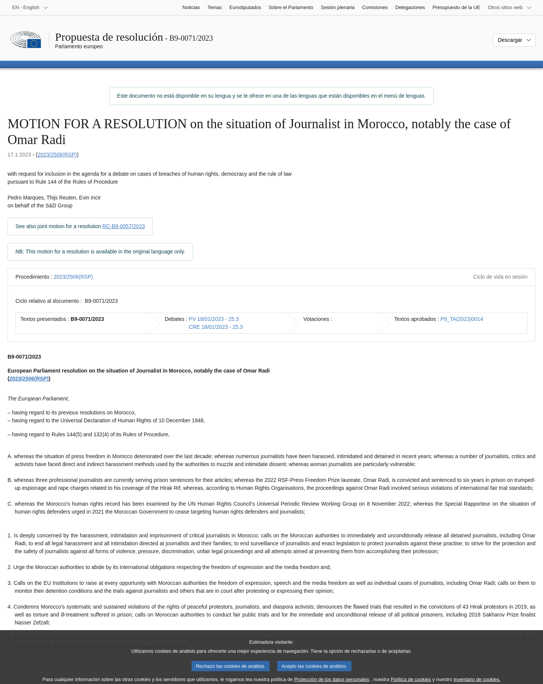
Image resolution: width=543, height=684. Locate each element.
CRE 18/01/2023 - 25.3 (216, 327)
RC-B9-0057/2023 (123, 226)
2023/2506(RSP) (57, 155)
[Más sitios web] (509, 7)
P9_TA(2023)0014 (461, 319)
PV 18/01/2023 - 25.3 (214, 319)
